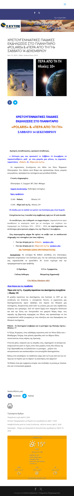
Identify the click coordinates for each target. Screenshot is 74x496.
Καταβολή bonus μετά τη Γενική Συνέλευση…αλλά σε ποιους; (29, 424)
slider (21, 55)
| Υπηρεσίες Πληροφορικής (49, 493)
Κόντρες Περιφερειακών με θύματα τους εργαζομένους (27, 421)
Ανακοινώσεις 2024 (31, 55)
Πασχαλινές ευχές (13, 417)
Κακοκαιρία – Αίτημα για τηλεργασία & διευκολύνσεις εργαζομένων (31, 428)
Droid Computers (30, 493)
